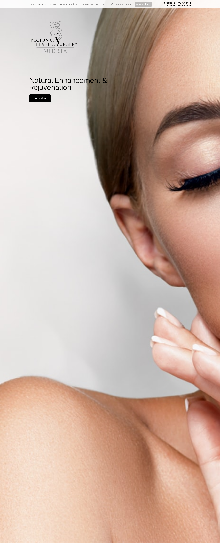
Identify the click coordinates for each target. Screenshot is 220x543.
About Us (42, 4)
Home (33, 4)
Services (53, 4)
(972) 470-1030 (178, 5)
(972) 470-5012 (177, 2)
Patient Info (108, 4)
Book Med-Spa (143, 4)
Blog (97, 4)
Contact (129, 4)
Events (119, 4)
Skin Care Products (69, 4)
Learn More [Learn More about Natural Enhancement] (40, 98)
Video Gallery (86, 4)
